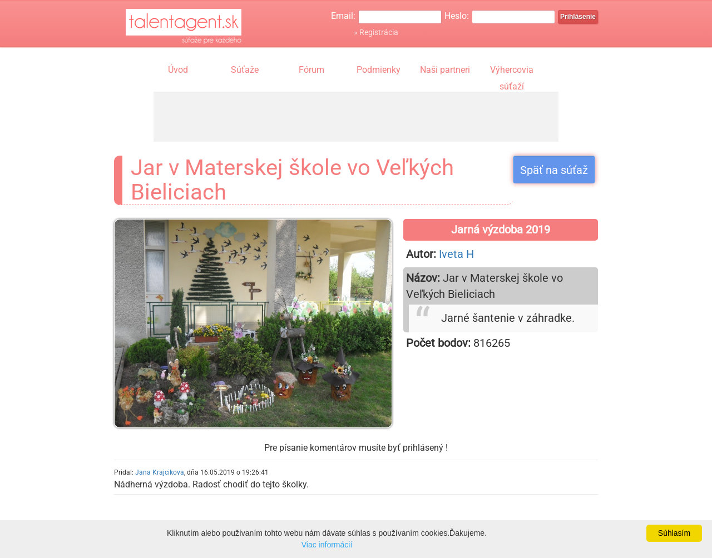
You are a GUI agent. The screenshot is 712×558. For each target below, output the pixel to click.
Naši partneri (445, 69)
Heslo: (456, 16)
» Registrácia (376, 32)
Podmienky (378, 69)
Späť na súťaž (554, 170)
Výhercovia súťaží (511, 71)
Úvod (178, 69)
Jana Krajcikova (159, 472)
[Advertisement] (356, 117)
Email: (343, 16)
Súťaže (245, 69)
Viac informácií (327, 544)
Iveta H (456, 254)
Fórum (311, 69)
